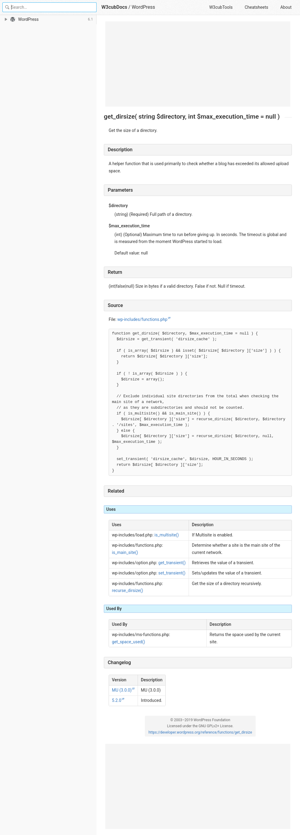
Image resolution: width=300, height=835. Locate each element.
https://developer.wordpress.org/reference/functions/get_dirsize (200, 732)
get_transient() (172, 562)
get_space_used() (128, 641)
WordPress (143, 7)
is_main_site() (125, 552)
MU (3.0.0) (122, 690)
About (286, 7)
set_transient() (172, 573)
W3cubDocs (114, 7)
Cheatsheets (256, 7)
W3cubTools (220, 7)
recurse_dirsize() (127, 590)
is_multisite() (167, 535)
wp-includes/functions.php (142, 319)
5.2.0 (116, 700)
